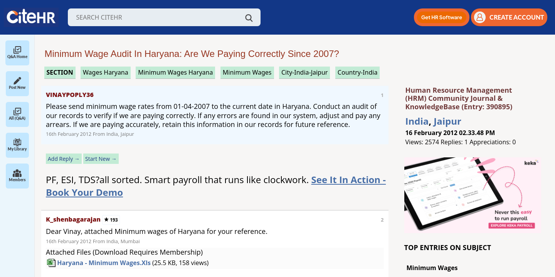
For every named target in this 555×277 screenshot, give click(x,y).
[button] (441, 17)
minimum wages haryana (175, 72)
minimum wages (247, 72)
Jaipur (447, 121)
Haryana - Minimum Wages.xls (104, 263)
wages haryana (105, 72)
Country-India (358, 72)
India (417, 121)
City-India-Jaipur (304, 72)
